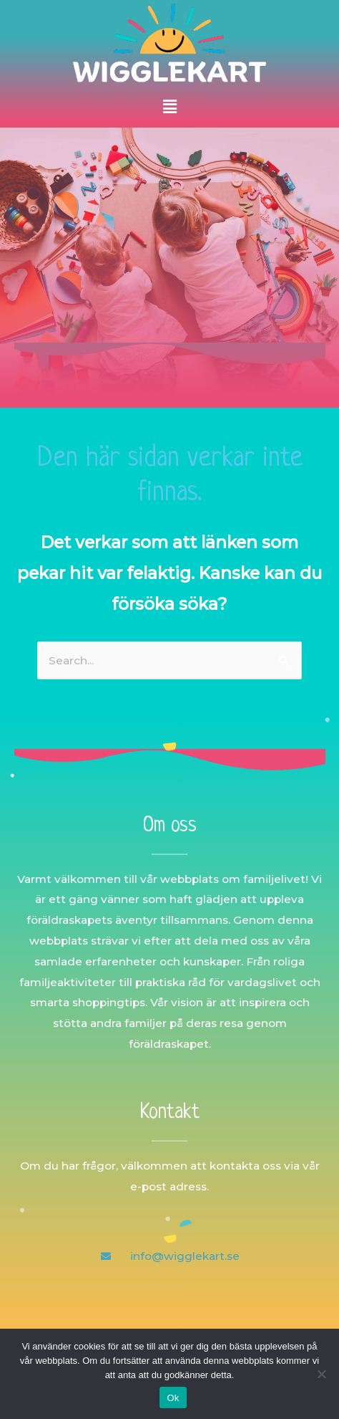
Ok (173, 1397)
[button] (169, 106)
